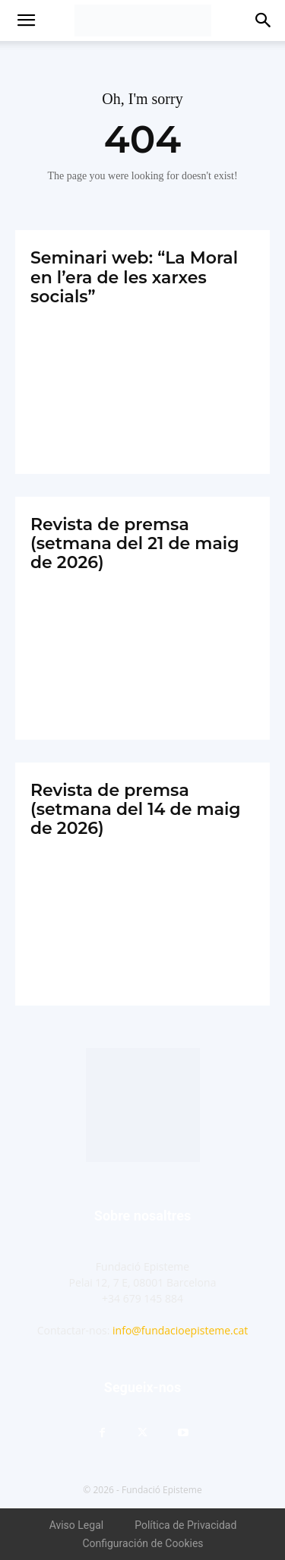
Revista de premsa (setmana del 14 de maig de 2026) (135, 809)
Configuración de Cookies (142, 1543)
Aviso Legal (76, 1525)
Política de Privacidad (185, 1525)
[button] (26, 20)
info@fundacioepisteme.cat (180, 1330)
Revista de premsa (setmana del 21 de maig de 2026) (134, 543)
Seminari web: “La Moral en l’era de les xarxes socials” (134, 277)
